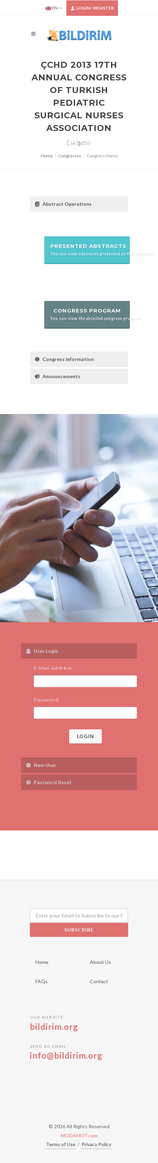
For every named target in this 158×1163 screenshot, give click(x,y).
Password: (47, 700)
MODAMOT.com (79, 1135)
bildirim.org (54, 1026)
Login (85, 736)
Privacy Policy (96, 1144)
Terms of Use (60, 1144)
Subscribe (79, 930)
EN (54, 8)
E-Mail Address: (53, 668)
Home (47, 155)
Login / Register (92, 8)
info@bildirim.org (66, 1055)
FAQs (41, 981)
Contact (99, 981)
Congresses (69, 155)
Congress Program (90, 314)
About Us (100, 962)
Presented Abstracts (90, 249)
